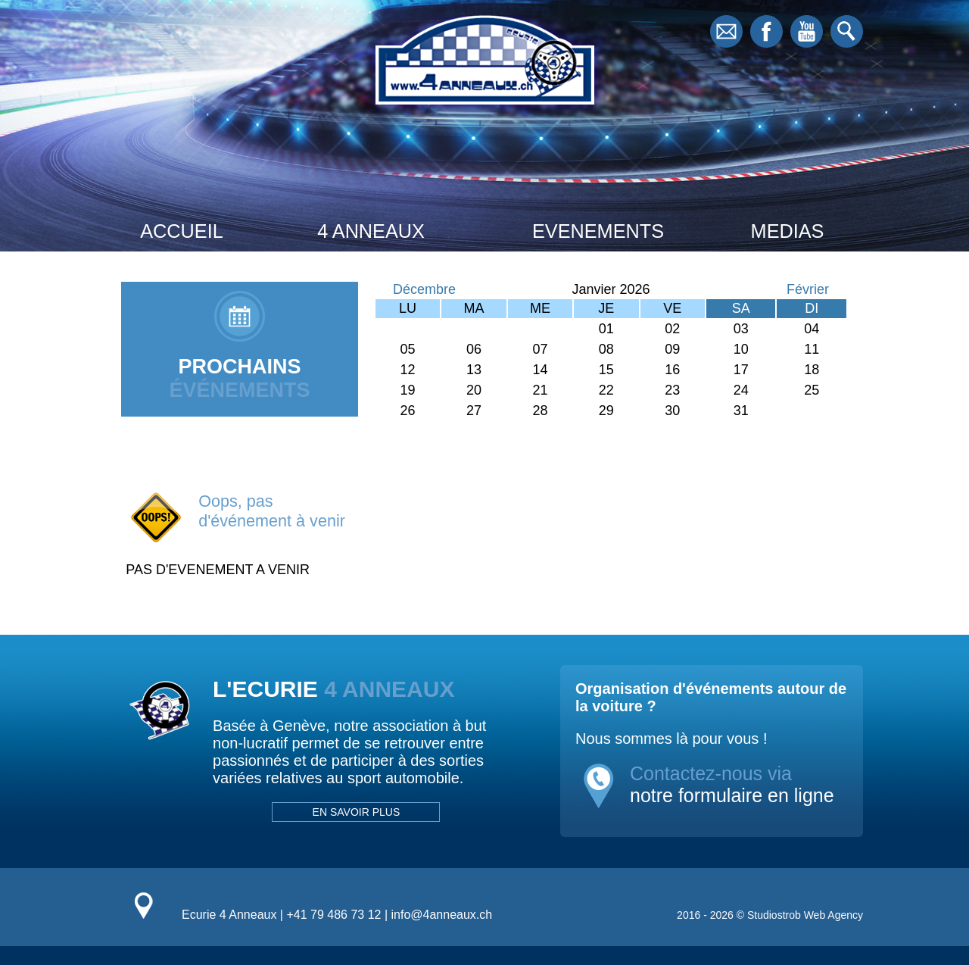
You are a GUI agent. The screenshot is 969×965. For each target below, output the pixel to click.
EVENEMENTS (598, 231)
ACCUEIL (181, 231)
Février (808, 289)
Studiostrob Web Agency (805, 915)
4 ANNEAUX (371, 231)
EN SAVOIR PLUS (356, 812)
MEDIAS (787, 231)
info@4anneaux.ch (442, 914)
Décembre (424, 289)
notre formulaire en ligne (732, 795)
